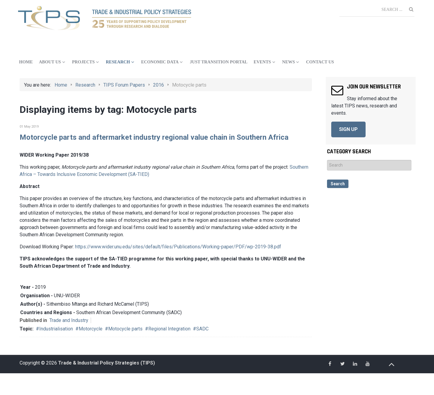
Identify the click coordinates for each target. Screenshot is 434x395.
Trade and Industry (68, 320)
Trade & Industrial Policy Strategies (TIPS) (106, 363)
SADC (202, 329)
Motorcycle (90, 329)
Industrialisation (56, 329)
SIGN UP (348, 129)
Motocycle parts (125, 329)
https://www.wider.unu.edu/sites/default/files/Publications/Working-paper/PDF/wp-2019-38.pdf (178, 247)
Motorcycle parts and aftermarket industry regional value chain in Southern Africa (154, 137)
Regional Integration (169, 329)
